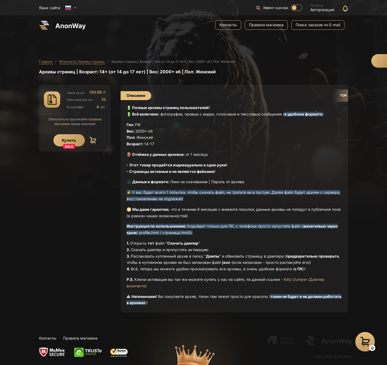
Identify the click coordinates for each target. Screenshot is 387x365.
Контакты (228, 24)
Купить (69, 142)
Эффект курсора (282, 8)
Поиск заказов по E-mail (318, 24)
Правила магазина (266, 24)
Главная (46, 62)
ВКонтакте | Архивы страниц (82, 62)
